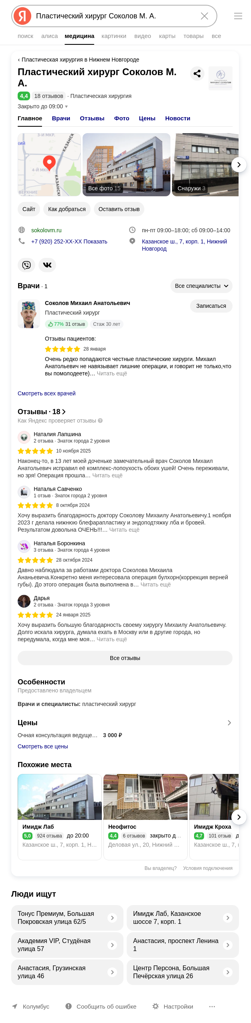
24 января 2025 (73, 615)
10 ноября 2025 (73, 451)
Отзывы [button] (92, 118)
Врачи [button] (61, 118)
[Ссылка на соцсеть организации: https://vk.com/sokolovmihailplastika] (47, 265)
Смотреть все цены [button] (43, 746)
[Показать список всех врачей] (33, 286)
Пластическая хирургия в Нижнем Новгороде (80, 59)
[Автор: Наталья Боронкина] (64, 546)
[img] (62, 348)
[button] (24, 96)
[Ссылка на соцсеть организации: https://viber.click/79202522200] (26, 265)
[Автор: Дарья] (64, 601)
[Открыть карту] (49, 165)
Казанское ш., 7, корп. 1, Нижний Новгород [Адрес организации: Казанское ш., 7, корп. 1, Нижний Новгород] (184, 245)
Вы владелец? (160, 868)
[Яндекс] (22, 16)
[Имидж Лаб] (60, 817)
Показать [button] (69, 241)
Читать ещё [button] (112, 373)
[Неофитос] (145, 817)
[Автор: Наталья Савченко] (62, 492)
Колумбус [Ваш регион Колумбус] (36, 1006)
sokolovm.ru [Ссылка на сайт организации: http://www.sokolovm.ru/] (46, 230)
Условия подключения (208, 868)
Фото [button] (122, 118)
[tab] (30, 118)
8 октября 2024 (73, 505)
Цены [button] (147, 118)
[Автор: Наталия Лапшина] (64, 437)
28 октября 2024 (74, 560)
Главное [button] (30, 118)
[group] (125, 455)
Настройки (178, 1006)
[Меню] (238, 16)
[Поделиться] (197, 73)
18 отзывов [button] (48, 96)
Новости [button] (177, 118)
